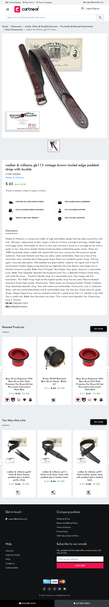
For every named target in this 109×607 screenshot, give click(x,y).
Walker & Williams (15, 177)
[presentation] (1, 369)
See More (98, 329)
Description (12, 230)
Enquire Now (27, 603)
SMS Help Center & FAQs (67, 536)
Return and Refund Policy (67, 523)
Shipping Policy (63, 519)
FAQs (8, 559)
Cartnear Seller (12, 568)
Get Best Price (82, 603)
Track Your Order (13, 555)
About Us (9, 551)
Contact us (10, 564)
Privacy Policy (62, 532)
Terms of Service (64, 527)
